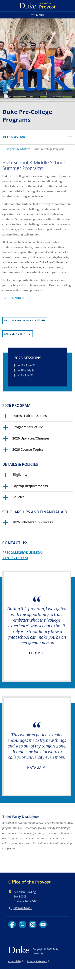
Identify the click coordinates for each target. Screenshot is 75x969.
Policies (13, 498)
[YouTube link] (43, 924)
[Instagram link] (32, 924)
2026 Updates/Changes (26, 439)
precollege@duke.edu (22, 552)
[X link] (22, 924)
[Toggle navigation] (37, 137)
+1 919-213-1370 (15, 558)
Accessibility (14, 961)
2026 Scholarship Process (28, 523)
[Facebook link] (12, 924)
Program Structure (23, 428)
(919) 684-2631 (23, 908)
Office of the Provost (29, 882)
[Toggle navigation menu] (37, 14)
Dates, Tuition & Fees (25, 416)
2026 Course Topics (23, 450)
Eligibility (15, 475)
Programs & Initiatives (18, 148)
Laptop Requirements (25, 487)
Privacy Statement (37, 961)
